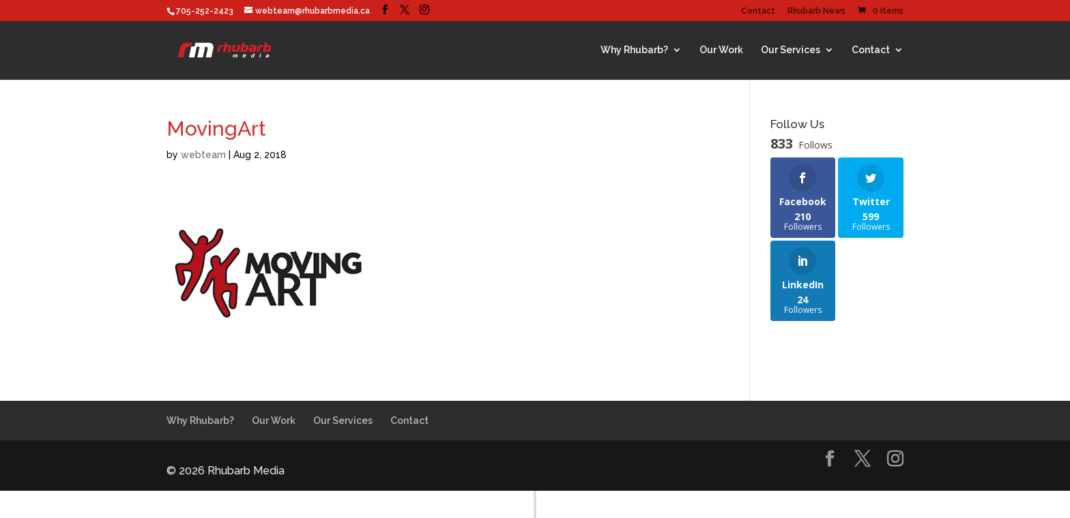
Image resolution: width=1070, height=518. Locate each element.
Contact (758, 11)
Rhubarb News (816, 11)
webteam (203, 154)
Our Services (790, 49)
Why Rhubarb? (634, 49)
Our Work (721, 49)
